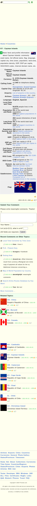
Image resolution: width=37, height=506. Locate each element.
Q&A (2, 480)
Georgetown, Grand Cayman (24, 87)
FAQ (27, 480)
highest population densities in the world (23, 132)
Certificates (14, 478)
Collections (21, 464)
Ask (14, 471)
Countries (11, 44)
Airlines (3, 455)
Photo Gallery (23, 457)
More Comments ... (7, 293)
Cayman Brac (18, 170)
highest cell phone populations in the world (22, 152)
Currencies (5, 457)
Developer (11, 475)
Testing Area (7, 257)
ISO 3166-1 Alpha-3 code (23, 160)
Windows (24, 475)
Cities (18, 455)
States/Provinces (7, 459)
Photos (32, 468)
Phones (16, 480)
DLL (2, 478)
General (14, 457)
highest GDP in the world (26, 139)
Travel (22, 480)
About (12, 464)
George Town (18, 174)
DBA (18, 475)
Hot (7, 464)
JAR (31, 475)
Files (7, 478)
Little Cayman (18, 175)
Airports (11, 455)
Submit (22, 234)
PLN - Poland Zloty (10, 250)
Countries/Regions (19, 466)
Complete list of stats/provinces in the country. (24, 178)
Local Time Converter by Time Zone (16, 243)
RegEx (23, 478)
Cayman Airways (19, 95)
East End (16, 172)
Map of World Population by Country (17, 273)
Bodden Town (18, 168)
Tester (3, 475)
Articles (3, 471)
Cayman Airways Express (23, 97)
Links (29, 478)
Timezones (20, 459)
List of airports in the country (24, 93)
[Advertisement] (18, 23)
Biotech (8, 480)
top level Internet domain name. (22, 165)
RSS (9, 471)
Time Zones (5, 466)
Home (2, 44)
